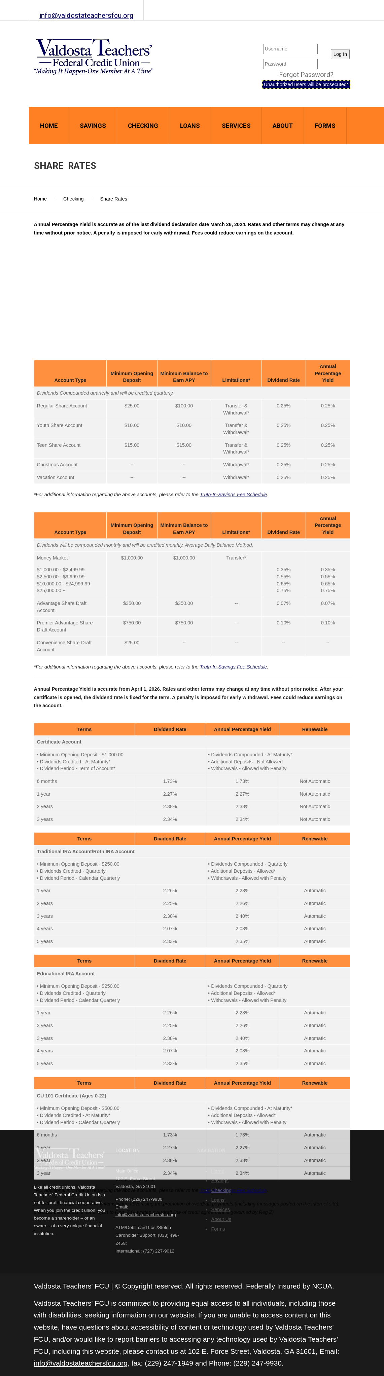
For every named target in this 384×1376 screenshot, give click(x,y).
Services (236, 125)
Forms (325, 125)
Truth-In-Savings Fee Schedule (233, 931)
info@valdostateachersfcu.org (86, 15)
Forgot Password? (306, 75)
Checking (143, 125)
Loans (190, 125)
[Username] (291, 49)
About (283, 125)
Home (49, 125)
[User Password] (291, 64)
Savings (93, 125)
